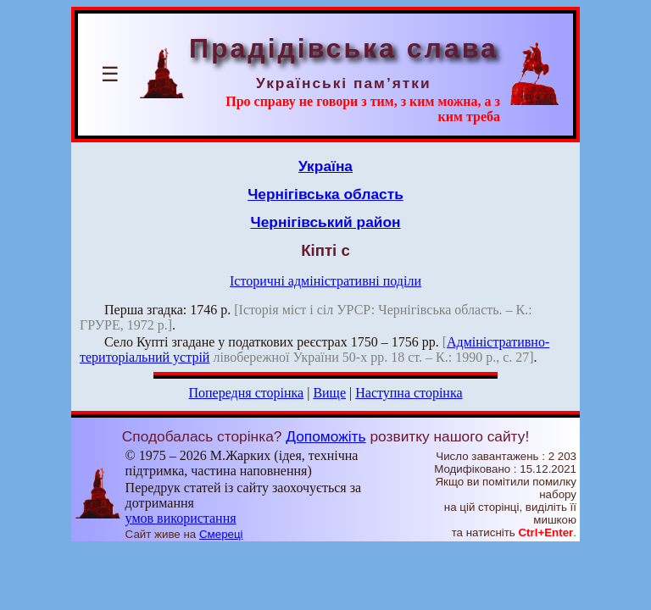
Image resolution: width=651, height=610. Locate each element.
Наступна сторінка (408, 392)
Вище (329, 392)
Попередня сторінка (245, 392)
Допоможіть (325, 436)
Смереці (221, 534)
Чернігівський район (326, 222)
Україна (325, 166)
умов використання (180, 518)
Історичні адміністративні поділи (325, 281)
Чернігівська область (325, 194)
